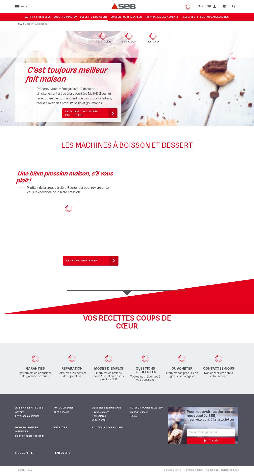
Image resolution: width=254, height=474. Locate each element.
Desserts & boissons (94, 16)
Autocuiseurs (63, 407)
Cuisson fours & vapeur (126, 16)
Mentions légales (193, 469)
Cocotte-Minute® (65, 16)
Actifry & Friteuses (38, 16)
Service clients (172, 469)
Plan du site (62, 453)
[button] (207, 6)
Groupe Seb (211, 469)
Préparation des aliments (162, 16)
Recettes (189, 16)
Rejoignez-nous (230, 469)
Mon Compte (24, 453)
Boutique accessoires (214, 16)
